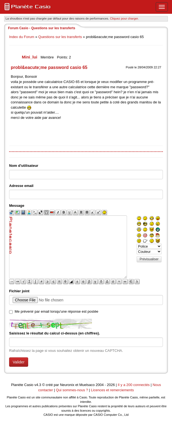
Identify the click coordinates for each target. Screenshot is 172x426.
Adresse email (21, 186)
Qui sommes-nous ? (72, 390)
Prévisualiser (149, 259)
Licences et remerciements (112, 390)
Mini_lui (30, 57)
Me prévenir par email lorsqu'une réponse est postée (56, 311)
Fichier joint (19, 291)
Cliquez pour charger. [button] (124, 18)
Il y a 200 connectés (134, 385)
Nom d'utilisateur (23, 166)
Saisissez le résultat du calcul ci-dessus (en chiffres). (54, 333)
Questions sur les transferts (60, 37)
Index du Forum (21, 37)
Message (16, 205)
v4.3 (37, 385)
